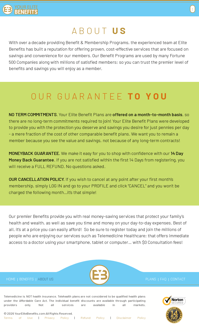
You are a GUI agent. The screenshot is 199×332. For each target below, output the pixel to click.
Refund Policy (93, 317)
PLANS (151, 279)
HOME (10, 279)
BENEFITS (26, 279)
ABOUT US (45, 279)
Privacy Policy (57, 317)
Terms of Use (18, 317)
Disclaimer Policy (131, 317)
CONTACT (177, 279)
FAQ (163, 279)
